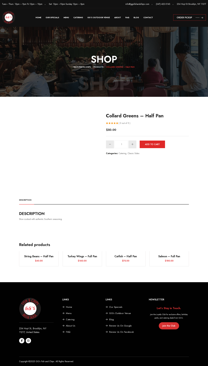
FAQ (127, 17)
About (117, 17)
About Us (70, 325)
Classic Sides (133, 153)
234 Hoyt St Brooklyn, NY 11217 (191, 4)
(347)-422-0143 (163, 4)
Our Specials (52, 17)
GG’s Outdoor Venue (98, 17)
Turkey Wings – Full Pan (82, 256)
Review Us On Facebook (121, 332)
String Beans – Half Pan (38, 256)
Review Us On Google (120, 325)
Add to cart (152, 144)
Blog (136, 17)
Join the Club (168, 325)
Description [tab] (25, 200)
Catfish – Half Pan (125, 256)
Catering (78, 17)
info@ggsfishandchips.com (137, 4)
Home (38, 17)
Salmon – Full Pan (169, 256)
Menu (66, 17)
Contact (148, 17)
